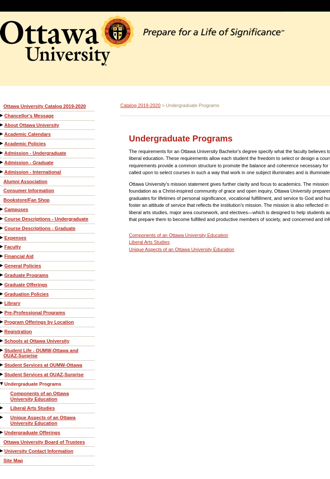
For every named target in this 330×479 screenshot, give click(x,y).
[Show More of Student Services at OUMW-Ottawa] (2, 365)
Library (12, 303)
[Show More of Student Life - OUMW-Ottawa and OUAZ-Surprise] (2, 350)
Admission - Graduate (28, 162)
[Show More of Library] (2, 303)
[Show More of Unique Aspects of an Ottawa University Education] (2, 417)
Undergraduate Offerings (32, 432)
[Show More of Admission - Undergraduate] (2, 153)
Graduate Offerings (25, 284)
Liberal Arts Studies (32, 408)
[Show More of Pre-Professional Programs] (2, 312)
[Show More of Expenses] (2, 238)
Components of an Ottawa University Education (39, 396)
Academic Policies (25, 143)
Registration (18, 331)
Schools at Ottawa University (37, 341)
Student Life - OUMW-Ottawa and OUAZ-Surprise (40, 353)
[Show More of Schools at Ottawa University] (2, 341)
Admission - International (32, 172)
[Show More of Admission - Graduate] (2, 162)
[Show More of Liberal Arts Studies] (2, 408)
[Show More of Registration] (2, 331)
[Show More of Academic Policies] (2, 143)
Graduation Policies (26, 294)
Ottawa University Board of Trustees (44, 442)
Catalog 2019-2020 (140, 105)
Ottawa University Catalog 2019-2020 (44, 106)
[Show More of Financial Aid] (2, 256)
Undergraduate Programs (32, 384)
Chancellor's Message (29, 115)
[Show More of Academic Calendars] (2, 134)
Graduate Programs (26, 275)
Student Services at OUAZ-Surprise (44, 374)
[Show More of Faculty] (2, 247)
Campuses (16, 209)
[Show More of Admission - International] (2, 172)
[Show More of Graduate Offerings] (2, 284)
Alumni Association (25, 181)
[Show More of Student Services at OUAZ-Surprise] (2, 374)
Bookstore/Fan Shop (26, 200)
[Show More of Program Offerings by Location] (2, 322)
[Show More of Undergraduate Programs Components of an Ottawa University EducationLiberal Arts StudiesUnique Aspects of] (2, 384)
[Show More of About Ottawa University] (2, 125)
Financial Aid (19, 256)
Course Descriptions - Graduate (40, 228)
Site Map (13, 460)
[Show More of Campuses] (2, 209)
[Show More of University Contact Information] (2, 451)
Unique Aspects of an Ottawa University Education (43, 420)
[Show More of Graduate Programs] (2, 275)
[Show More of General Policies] (2, 265)
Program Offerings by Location (39, 322)
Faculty (12, 246)
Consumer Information (28, 190)
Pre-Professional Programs (34, 312)
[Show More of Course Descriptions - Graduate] (2, 228)
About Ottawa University (31, 125)
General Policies (22, 265)
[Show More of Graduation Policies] (2, 294)
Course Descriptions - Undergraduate (46, 218)
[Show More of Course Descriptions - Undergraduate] (2, 219)
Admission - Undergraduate (35, 153)
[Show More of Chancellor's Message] (2, 115)
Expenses (15, 237)
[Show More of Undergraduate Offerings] (2, 432)
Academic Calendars (27, 134)
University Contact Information (38, 451)
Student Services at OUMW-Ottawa (43, 365)
